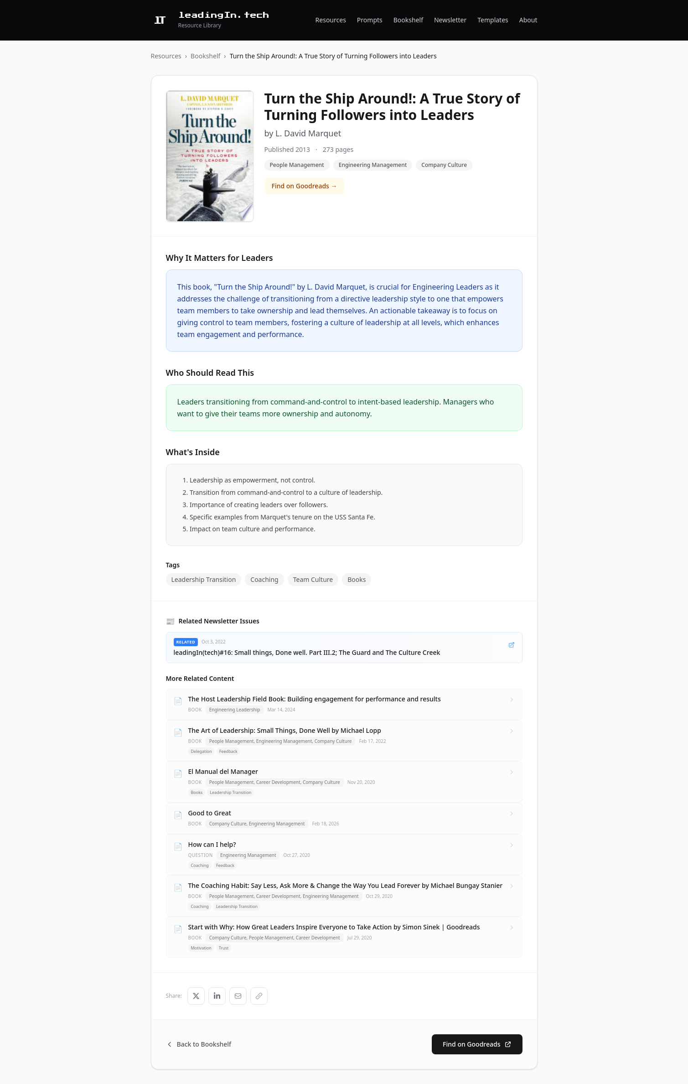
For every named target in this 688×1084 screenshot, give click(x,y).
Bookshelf (408, 20)
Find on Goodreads (477, 1044)
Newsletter (450, 20)
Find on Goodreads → (304, 186)
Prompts (370, 20)
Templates (492, 20)
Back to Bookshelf (199, 1044)
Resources (331, 20)
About (528, 20)
